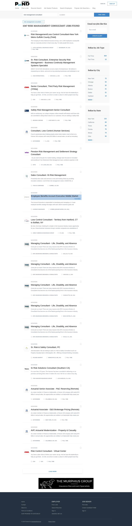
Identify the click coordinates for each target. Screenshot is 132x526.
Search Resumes (57, 507)
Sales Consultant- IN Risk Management (48, 175)
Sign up (112, 3)
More (90, 100)
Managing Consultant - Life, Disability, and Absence (54, 243)
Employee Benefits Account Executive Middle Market (54, 196)
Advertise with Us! (57, 513)
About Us (24, 507)
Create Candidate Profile (89, 507)
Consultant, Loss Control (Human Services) (50, 130)
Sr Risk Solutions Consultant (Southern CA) (50, 368)
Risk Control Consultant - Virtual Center (48, 451)
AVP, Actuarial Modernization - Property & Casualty (53, 430)
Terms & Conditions (26, 510)
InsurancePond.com (36, 521)
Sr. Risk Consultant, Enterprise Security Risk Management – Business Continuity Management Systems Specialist (53, 62)
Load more (53, 471)
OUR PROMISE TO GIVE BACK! (30, 513)
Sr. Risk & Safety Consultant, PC (45, 347)
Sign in (102, 3)
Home (23, 501)
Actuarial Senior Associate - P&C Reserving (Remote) (55, 388)
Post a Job (55, 504)
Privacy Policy (51, 521)
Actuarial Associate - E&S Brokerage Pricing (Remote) (55, 409)
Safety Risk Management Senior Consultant (50, 110)
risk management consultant (32, 21)
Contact (23, 504)
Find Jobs (101, 14)
